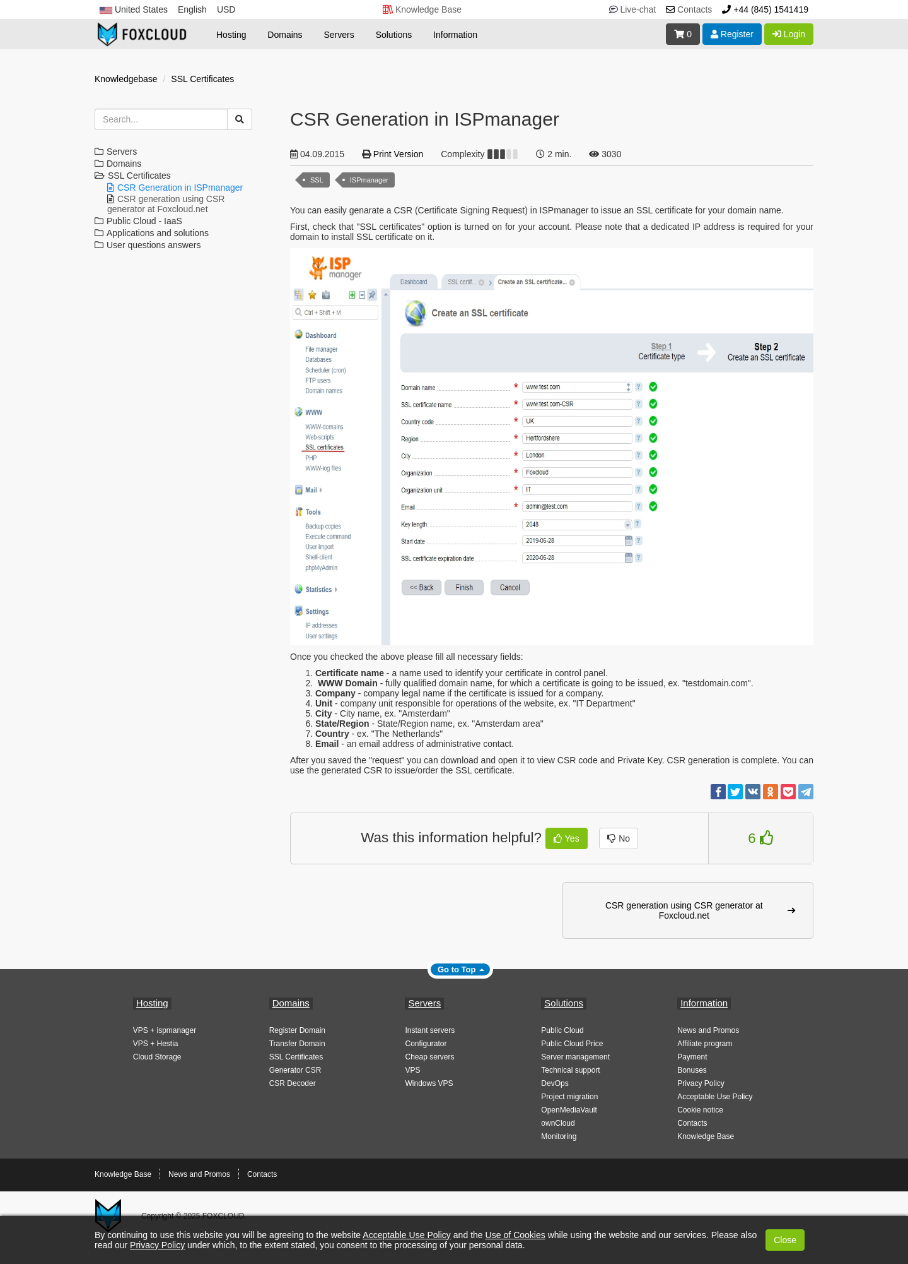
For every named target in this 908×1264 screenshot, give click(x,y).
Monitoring (558, 1136)
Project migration (569, 1096)
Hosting (231, 35)
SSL (316, 180)
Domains (284, 35)
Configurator (425, 1043)
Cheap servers (429, 1056)
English (192, 9)
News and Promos (708, 1030)
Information (455, 35)
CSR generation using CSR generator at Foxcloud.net (165, 204)
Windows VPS (429, 1083)
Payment (692, 1056)
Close (785, 1240)
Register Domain (297, 1030)
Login (788, 34)
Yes (566, 838)
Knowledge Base (705, 1136)
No (618, 838)
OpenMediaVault (569, 1110)
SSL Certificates (202, 79)
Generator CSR (295, 1070)
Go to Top (456, 969)
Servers (339, 35)
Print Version (398, 154)
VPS (412, 1070)
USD (226, 9)
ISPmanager (369, 180)
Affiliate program (704, 1043)
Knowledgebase (126, 79)
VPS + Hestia (155, 1043)
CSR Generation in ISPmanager (180, 187)
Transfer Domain (297, 1043)
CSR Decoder (292, 1083)
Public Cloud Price (572, 1043)
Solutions (394, 35)
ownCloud (557, 1123)
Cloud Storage (157, 1056)
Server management (575, 1056)
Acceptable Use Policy (714, 1096)
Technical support (570, 1070)
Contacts (692, 1123)
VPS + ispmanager (164, 1030)
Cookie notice (700, 1110)
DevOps (554, 1083)
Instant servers (430, 1030)
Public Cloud (562, 1030)
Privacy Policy (701, 1083)
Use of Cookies (515, 1235)
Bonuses (692, 1070)
